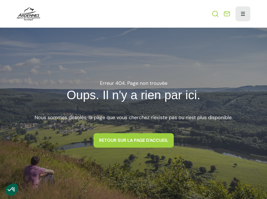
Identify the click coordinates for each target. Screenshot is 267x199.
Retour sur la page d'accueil (133, 140)
